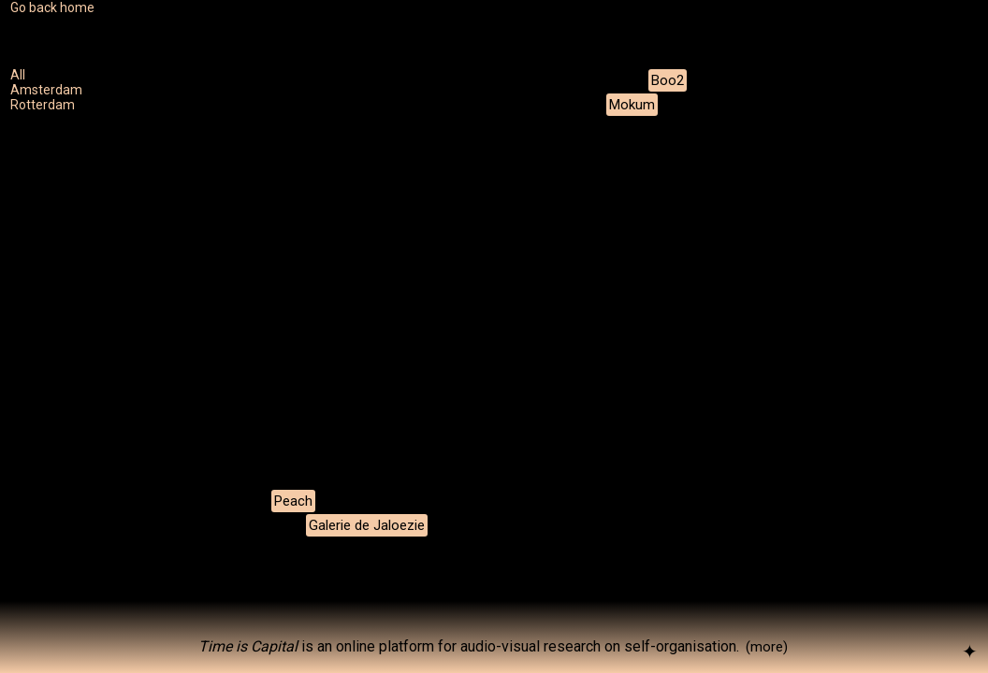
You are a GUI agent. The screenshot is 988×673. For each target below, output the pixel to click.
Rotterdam (42, 104)
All (17, 74)
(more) (767, 646)
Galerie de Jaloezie (367, 525)
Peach (293, 501)
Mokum (632, 104)
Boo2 (667, 80)
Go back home (52, 7)
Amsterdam (46, 89)
